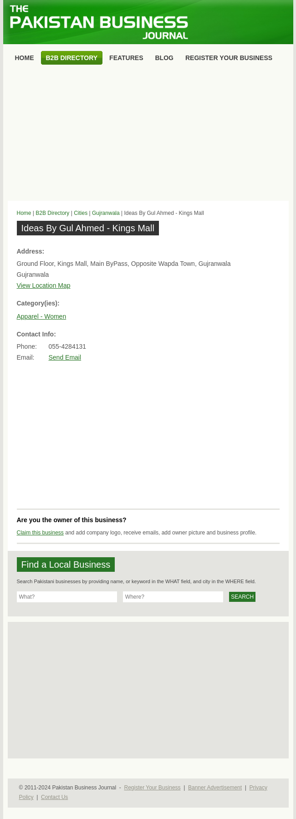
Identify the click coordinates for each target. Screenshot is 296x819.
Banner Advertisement (215, 787)
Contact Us (54, 797)
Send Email (65, 357)
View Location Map (44, 285)
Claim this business (40, 532)
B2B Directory (52, 213)
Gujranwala (106, 213)
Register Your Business (152, 787)
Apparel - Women (41, 316)
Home (24, 213)
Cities (80, 213)
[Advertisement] (148, 134)
